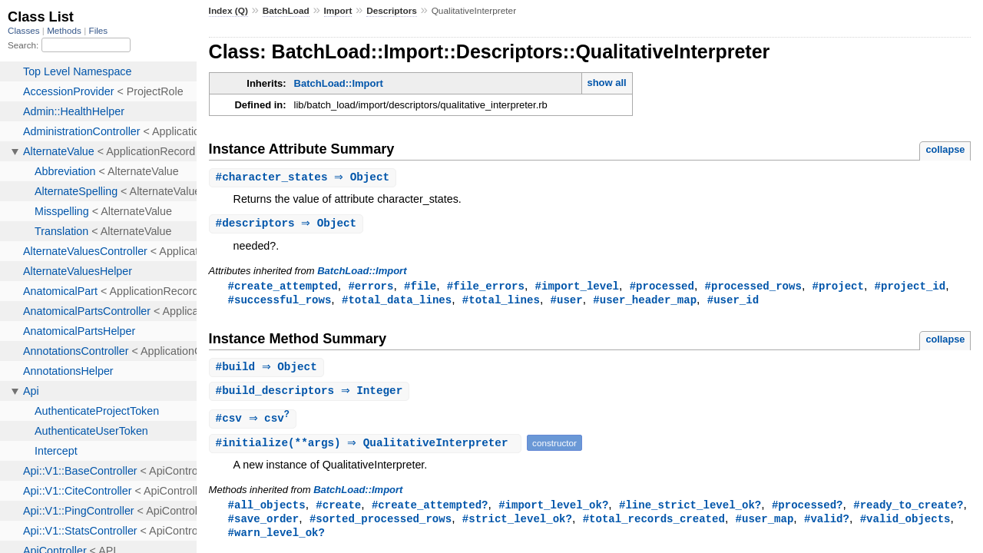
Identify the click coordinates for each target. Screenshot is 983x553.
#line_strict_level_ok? (690, 510)
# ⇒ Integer (311, 395)
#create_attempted (283, 287)
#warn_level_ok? (276, 539)
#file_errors (486, 287)
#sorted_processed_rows (380, 525)
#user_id (733, 302)
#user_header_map (645, 302)
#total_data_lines (397, 302)
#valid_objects (905, 525)
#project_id (909, 287)
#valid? (826, 525)
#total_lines (501, 302)
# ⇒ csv (255, 423)
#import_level (576, 287)
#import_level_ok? (553, 510)
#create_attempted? (430, 510)
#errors (370, 287)
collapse (945, 149)
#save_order (264, 525)
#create (338, 510)
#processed (662, 287)
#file (420, 287)
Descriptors (391, 10)
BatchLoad (286, 10)
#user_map (764, 525)
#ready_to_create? (908, 510)
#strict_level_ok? (517, 525)
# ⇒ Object (305, 178)
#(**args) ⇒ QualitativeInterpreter (367, 448)
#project (837, 287)
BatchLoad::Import (338, 83)
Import (338, 10)
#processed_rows (752, 287)
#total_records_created (654, 525)
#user (566, 302)
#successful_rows (280, 302)
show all (606, 82)
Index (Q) (228, 10)
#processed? (807, 510)
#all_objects (267, 510)
